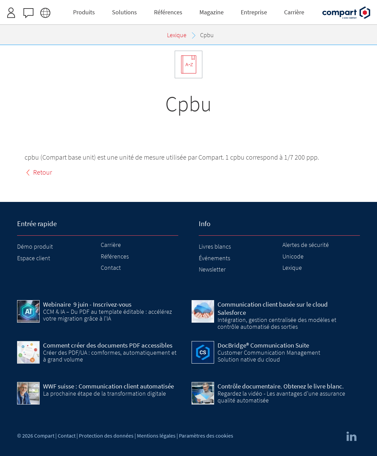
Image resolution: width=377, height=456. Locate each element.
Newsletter (212, 269)
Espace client (33, 258)
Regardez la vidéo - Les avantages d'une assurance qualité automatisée (281, 396)
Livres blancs (215, 246)
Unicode (293, 256)
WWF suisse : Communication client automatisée (108, 386)
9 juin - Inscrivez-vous (87, 304)
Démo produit (35, 246)
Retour (42, 172)
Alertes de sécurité (305, 245)
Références (115, 256)
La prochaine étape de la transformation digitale (104, 393)
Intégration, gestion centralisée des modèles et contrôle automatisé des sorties (277, 323)
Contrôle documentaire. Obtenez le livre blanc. (281, 386)
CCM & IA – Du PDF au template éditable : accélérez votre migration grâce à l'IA (107, 315)
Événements (214, 258)
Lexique (292, 267)
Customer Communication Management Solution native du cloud (269, 356)
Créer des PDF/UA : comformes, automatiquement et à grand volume (110, 356)
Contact (111, 267)
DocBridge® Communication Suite (263, 345)
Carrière (111, 245)
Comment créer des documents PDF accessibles (107, 345)
